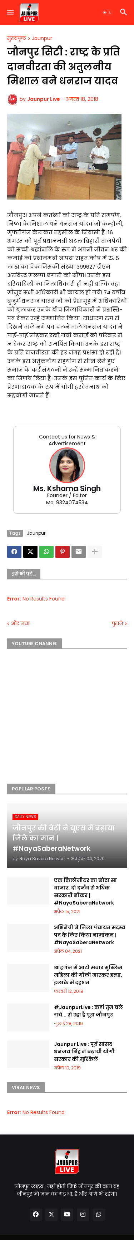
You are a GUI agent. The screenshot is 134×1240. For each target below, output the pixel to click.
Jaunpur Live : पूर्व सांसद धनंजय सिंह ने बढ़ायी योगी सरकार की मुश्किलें (84, 1051)
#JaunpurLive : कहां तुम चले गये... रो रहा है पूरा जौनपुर (88, 1011)
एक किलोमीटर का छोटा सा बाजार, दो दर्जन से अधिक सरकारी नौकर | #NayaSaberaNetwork (85, 891)
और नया (20, 623)
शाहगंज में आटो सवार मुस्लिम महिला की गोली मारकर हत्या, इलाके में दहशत (88, 975)
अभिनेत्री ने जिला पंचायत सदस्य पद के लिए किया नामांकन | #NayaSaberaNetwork (89, 935)
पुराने (117, 623)
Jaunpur (42, 38)
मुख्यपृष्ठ (16, 38)
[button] (10, 12)
